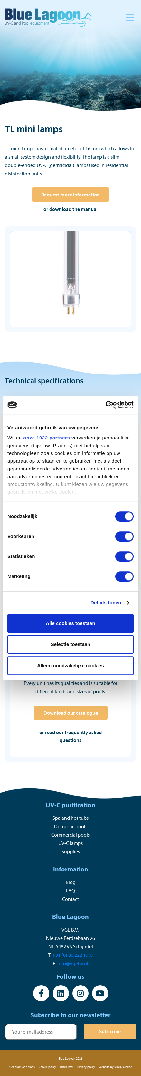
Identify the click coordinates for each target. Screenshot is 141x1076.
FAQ (70, 890)
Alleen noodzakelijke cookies (70, 665)
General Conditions (22, 1067)
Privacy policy (86, 1067)
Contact (70, 899)
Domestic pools (70, 826)
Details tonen (105, 602)
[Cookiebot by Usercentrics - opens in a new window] (105, 405)
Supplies (70, 851)
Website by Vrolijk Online (115, 1067)
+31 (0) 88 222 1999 (72, 955)
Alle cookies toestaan (70, 623)
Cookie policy (47, 1067)
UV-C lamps (70, 843)
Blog (71, 882)
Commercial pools (70, 834)
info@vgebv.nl (72, 963)
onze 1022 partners (46, 437)
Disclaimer (66, 1067)
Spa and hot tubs (70, 818)
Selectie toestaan (70, 644)
